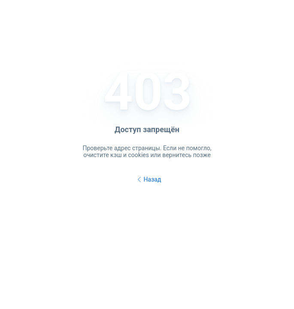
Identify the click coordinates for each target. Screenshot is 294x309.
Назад (148, 179)
